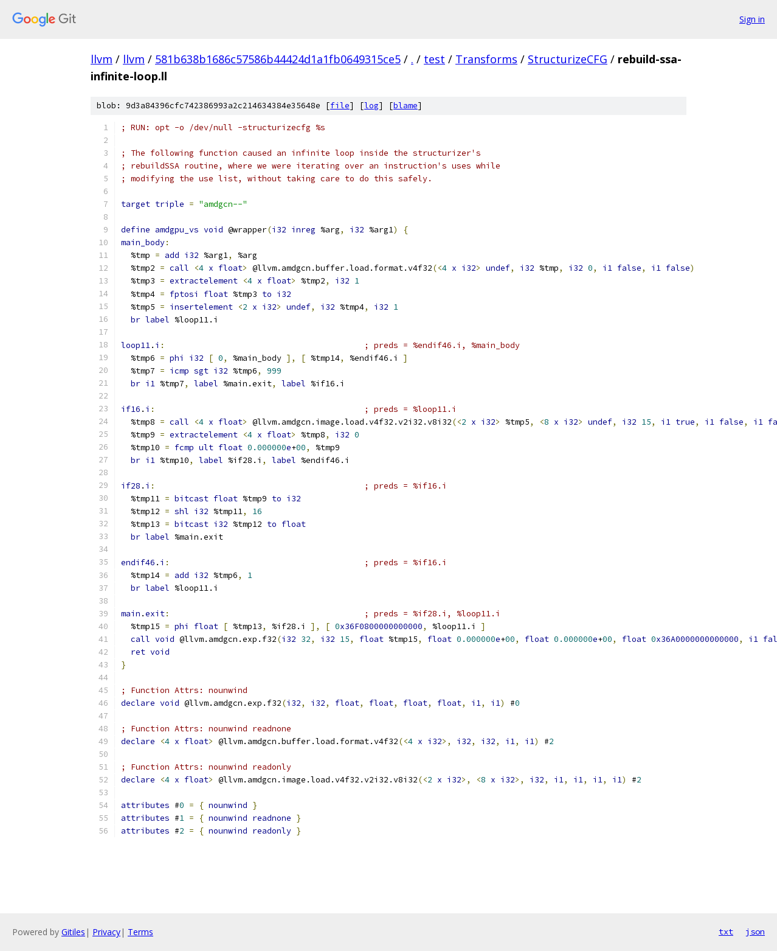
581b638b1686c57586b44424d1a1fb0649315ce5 (278, 59)
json (755, 931)
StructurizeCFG (567, 59)
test (434, 59)
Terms (140, 932)
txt (726, 931)
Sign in (752, 19)
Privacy (106, 932)
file (340, 105)
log (371, 105)
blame (405, 105)
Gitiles (73, 932)
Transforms (486, 59)
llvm (101, 59)
